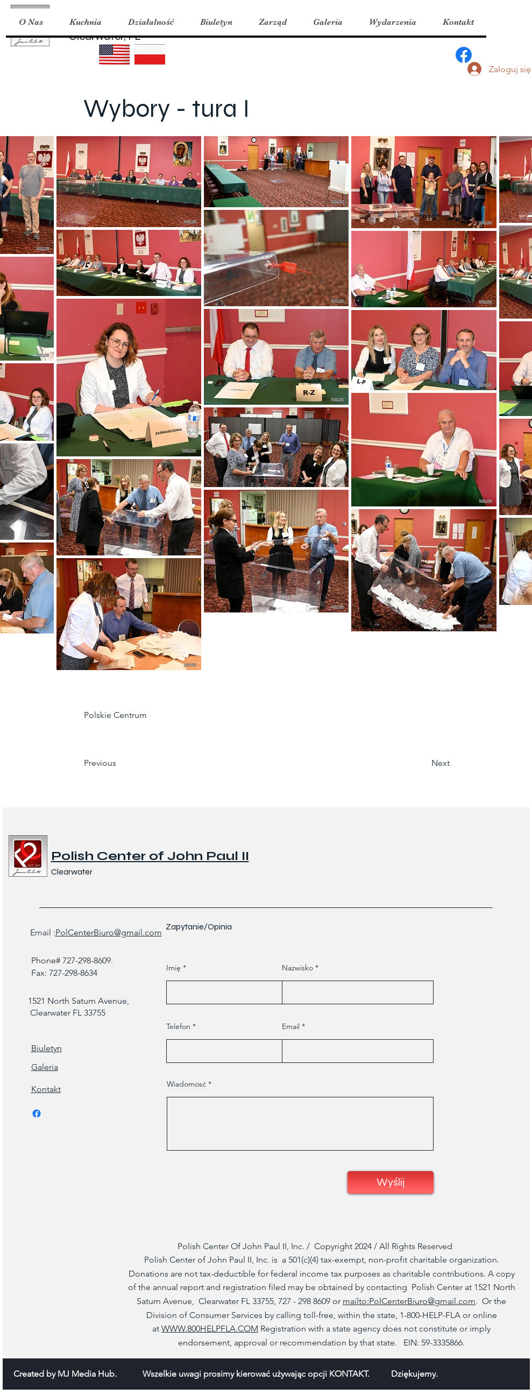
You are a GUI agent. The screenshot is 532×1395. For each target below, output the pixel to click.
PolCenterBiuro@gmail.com (108, 932)
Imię (173, 967)
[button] (85, 22)
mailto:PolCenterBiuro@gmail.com (409, 1301)
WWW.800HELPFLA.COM (209, 1328)
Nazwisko (297, 967)
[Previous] (119, 763)
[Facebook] (463, 55)
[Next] (423, 763)
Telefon (178, 1026)
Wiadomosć (186, 1084)
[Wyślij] (390, 1182)
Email (291, 1026)
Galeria (44, 1067)
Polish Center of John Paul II (150, 856)
